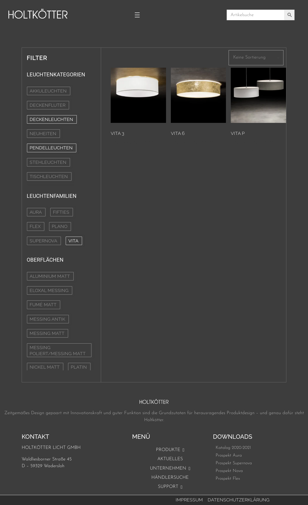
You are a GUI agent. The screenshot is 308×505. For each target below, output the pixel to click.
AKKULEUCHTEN (48, 90)
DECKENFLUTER (47, 105)
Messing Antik (47, 319)
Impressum (189, 499)
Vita (73, 240)
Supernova (43, 240)
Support (170, 487)
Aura (36, 212)
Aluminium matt (50, 276)
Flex (35, 226)
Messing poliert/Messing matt (58, 350)
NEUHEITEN (43, 133)
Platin (79, 367)
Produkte (170, 450)
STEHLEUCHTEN (48, 162)
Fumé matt (43, 304)
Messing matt (47, 333)
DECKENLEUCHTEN (51, 119)
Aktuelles (170, 459)
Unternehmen (170, 468)
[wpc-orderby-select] (256, 57)
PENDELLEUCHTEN (51, 147)
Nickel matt (45, 367)
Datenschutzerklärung (239, 499)
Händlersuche (170, 477)
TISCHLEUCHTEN (49, 176)
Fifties (61, 212)
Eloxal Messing (49, 290)
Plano (59, 226)
